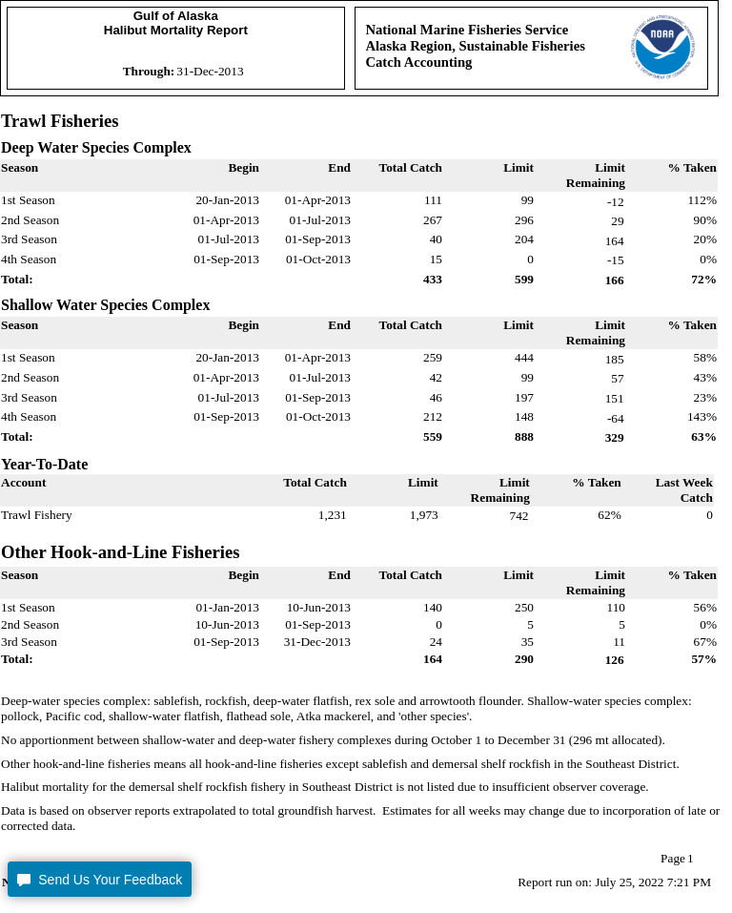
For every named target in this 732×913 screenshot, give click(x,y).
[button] (100, 879)
